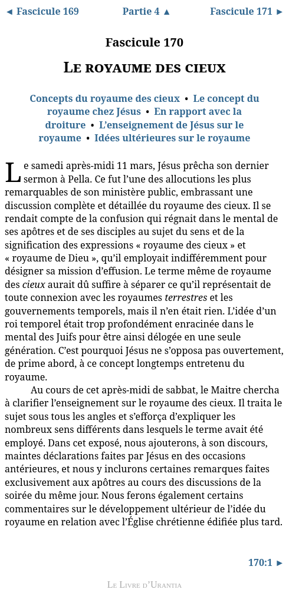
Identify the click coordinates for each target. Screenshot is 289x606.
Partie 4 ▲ (147, 11)
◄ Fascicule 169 (42, 11)
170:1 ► (266, 562)
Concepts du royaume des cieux (104, 98)
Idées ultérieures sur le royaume (172, 137)
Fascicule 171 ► (247, 11)
